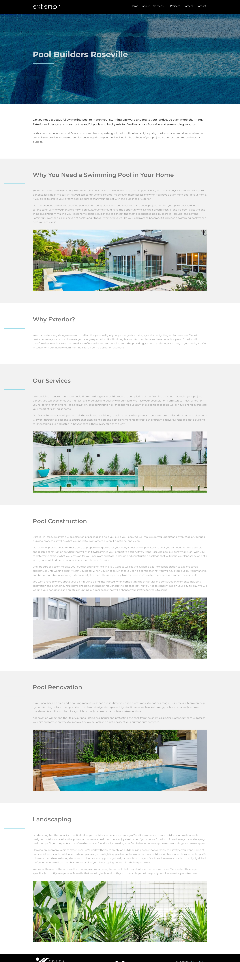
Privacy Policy (198, 950)
